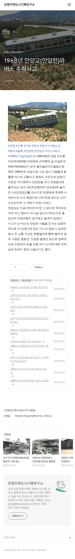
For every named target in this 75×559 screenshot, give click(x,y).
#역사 (35, 145)
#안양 (11, 145)
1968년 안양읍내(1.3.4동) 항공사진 (29, 287)
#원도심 (55, 145)
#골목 (19, 151)
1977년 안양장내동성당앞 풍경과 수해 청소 (29, 320)
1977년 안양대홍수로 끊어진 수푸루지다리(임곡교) (29, 359)
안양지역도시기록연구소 (19, 5)
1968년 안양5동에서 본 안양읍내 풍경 (29, 347)
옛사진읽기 (26, 280)
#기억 (27, 145)
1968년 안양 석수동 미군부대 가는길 (28, 371)
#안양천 (29, 151)
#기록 (19, 145)
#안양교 (40, 151)
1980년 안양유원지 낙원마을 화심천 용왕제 (29, 332)
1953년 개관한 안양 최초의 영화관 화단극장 (28, 297)
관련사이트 (9, 537)
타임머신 (14, 280)
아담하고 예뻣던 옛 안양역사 (25, 341)
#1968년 (13, 156)
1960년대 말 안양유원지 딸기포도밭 (29, 380)
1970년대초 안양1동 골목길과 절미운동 (29, 308)
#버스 (56, 151)
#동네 (11, 151)
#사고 (49, 151)
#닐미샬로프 (27, 156)
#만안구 (45, 145)
